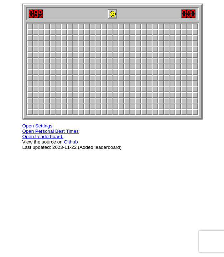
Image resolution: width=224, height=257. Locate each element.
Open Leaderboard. (43, 136)
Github (71, 142)
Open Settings (37, 125)
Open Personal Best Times (50, 131)
